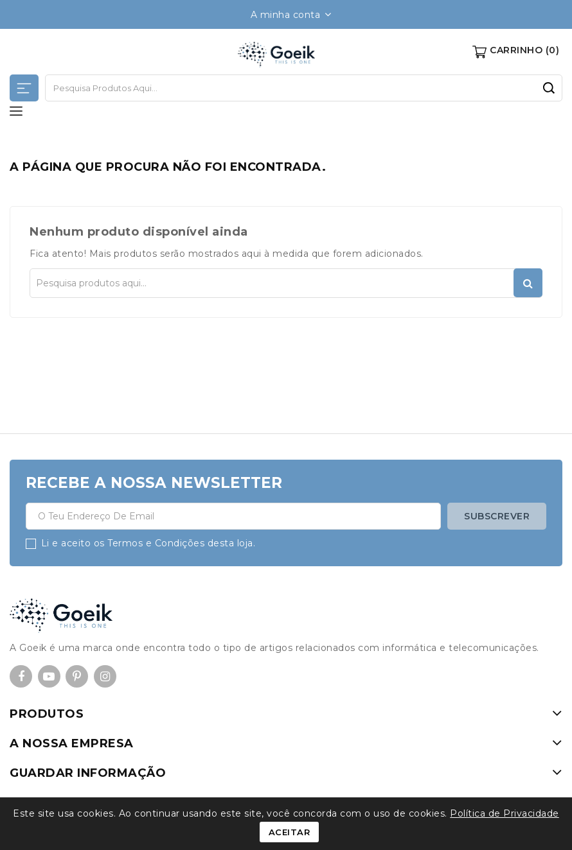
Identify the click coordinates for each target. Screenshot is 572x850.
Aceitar (289, 832)
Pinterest (77, 676)
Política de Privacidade (504, 813)
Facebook (21, 676)
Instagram (105, 676)
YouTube (49, 676)
